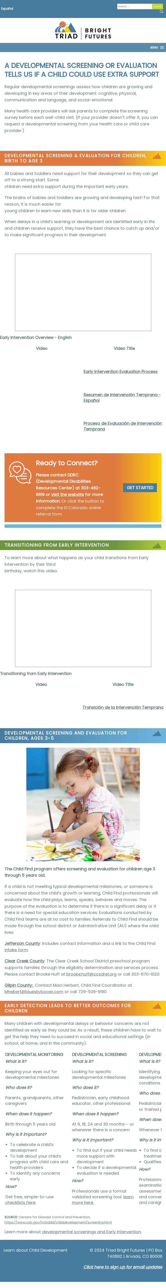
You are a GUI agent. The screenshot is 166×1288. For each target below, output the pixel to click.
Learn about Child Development (35, 1250)
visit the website (67, 494)
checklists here (20, 1202)
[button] (154, 47)
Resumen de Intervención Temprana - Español (122, 397)
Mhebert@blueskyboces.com (34, 991)
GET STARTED (140, 488)
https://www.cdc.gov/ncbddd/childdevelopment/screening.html (58, 1222)
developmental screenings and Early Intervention (91, 1232)
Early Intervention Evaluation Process (121, 371)
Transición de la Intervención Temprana (122, 707)
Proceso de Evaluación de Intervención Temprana (123, 426)
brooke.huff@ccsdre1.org (91, 974)
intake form (16, 950)
